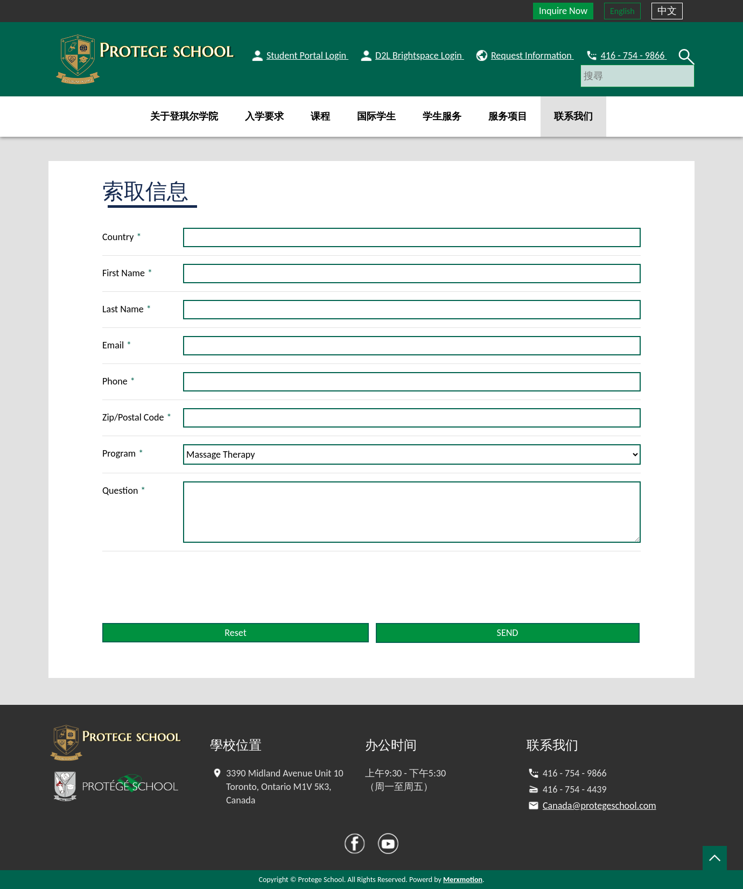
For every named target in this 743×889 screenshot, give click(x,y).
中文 (667, 11)
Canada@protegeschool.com (599, 805)
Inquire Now (563, 11)
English (622, 11)
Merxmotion (462, 879)
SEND (507, 633)
